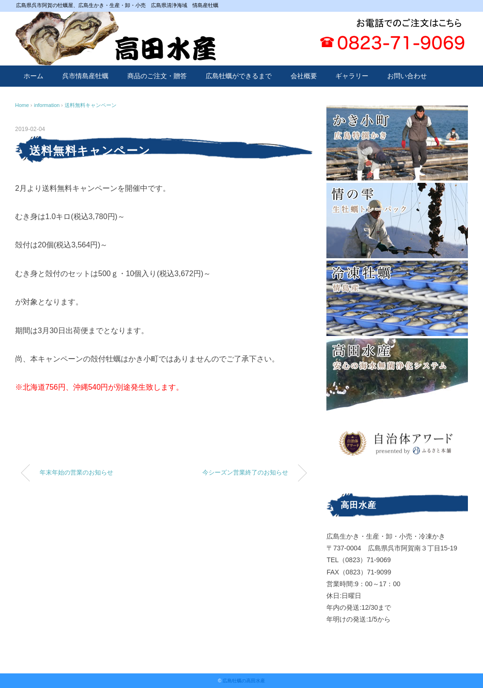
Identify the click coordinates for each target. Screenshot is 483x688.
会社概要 (304, 76)
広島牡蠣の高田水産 (244, 680)
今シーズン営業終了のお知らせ (245, 472)
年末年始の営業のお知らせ (76, 472)
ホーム (33, 76)
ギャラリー (351, 76)
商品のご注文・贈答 (157, 76)
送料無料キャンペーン (91, 105)
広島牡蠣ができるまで (239, 76)
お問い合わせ (407, 76)
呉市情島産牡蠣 (85, 76)
